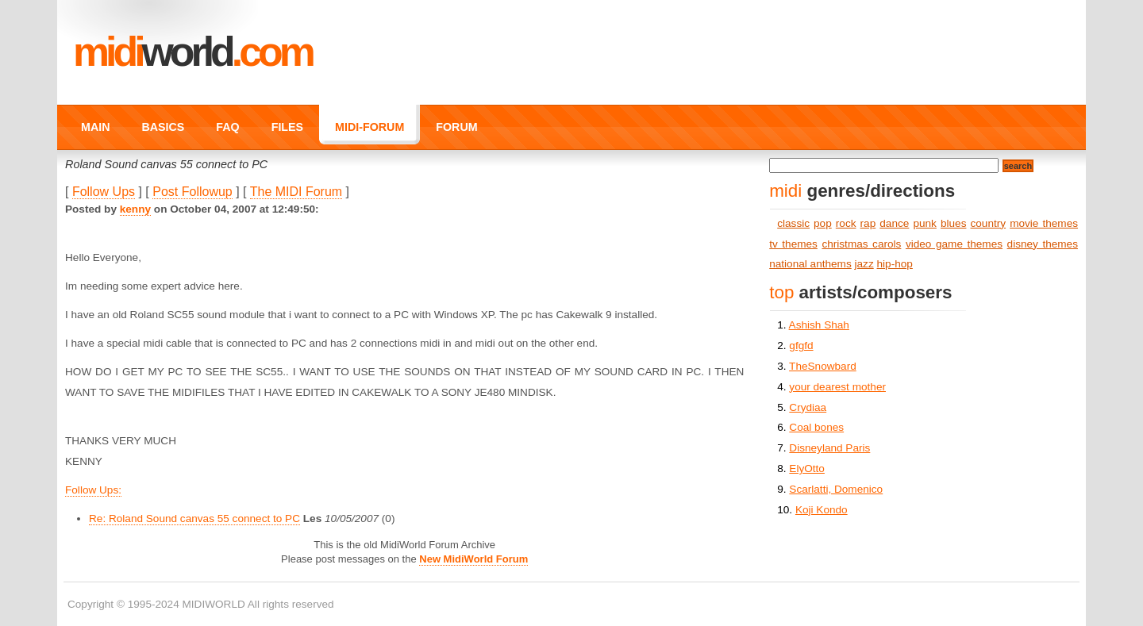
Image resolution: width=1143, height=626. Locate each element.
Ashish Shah (819, 325)
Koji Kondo (821, 510)
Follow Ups (103, 191)
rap (868, 223)
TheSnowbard (822, 366)
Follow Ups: (93, 490)
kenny (135, 209)
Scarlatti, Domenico (836, 489)
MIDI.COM (192, 52)
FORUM (456, 127)
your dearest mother (837, 387)
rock (846, 223)
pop (823, 223)
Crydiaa (807, 407)
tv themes (793, 244)
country (988, 223)
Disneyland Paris (829, 448)
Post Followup (192, 191)
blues (954, 223)
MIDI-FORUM (369, 127)
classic (793, 223)
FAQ (227, 127)
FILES (287, 127)
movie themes (1044, 223)
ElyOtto (807, 468)
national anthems (810, 264)
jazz (864, 264)
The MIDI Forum (296, 191)
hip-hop (895, 264)
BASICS (162, 127)
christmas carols (861, 244)
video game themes (954, 244)
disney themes (1042, 244)
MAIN (95, 127)
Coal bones (816, 427)
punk (924, 223)
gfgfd (801, 345)
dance (894, 223)
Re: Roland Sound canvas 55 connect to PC (194, 518)
